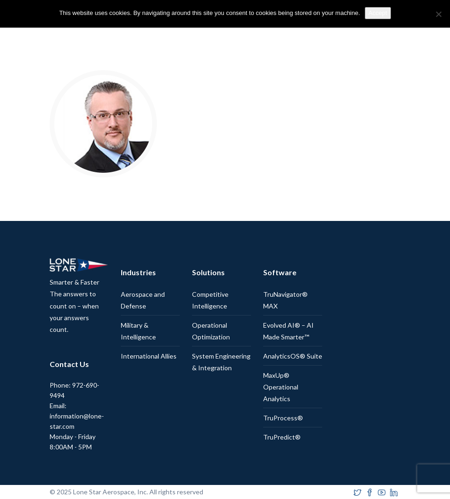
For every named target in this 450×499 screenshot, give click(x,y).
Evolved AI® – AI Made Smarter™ (288, 331)
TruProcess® (283, 418)
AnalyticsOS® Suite (292, 356)
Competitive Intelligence (210, 300)
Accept (378, 12)
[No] (438, 14)
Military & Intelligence (138, 331)
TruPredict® (282, 437)
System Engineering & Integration (221, 362)
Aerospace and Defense (143, 300)
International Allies (149, 356)
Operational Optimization (211, 331)
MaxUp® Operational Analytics (280, 387)
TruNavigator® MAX (285, 300)
